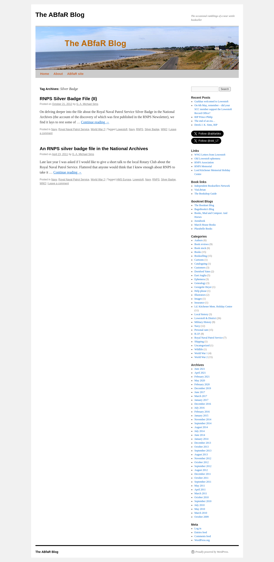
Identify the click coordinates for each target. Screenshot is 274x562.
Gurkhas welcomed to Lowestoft (211, 101)
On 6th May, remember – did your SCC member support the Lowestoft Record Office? (213, 109)
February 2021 (202, 376)
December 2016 (202, 403)
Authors (198, 240)
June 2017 (199, 392)
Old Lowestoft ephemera (207, 158)
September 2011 (202, 481)
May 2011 (199, 485)
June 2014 (199, 435)
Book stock (200, 248)
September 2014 (202, 423)
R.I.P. (197, 333)
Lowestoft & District (205, 318)
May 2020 (199, 380)
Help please (200, 290)
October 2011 (201, 477)
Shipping (199, 341)
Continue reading (95, 122)
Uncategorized (202, 345)
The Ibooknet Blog (204, 205)
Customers (199, 267)
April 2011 (200, 489)
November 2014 (202, 419)
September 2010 (202, 501)
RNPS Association (204, 162)
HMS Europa (123, 179)
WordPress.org (202, 540)
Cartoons (199, 259)
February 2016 (202, 411)
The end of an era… (204, 120)
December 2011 (202, 473)
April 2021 (200, 372)
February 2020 (202, 384)
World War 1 (201, 353)
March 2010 (200, 512)
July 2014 (199, 431)
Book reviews (201, 244)
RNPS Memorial (203, 166)
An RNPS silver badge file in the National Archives (94, 148)
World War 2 (98, 129)
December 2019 (202, 388)
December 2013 (202, 442)
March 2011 (200, 493)
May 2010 (199, 509)
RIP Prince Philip (203, 117)
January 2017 (201, 399)
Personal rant (201, 329)
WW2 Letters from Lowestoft (209, 154)
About (58, 73)
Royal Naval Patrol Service (73, 129)
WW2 (164, 129)
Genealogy (200, 283)
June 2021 (199, 368)
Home (44, 73)
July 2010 (199, 505)
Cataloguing (200, 263)
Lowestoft (121, 129)
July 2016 (199, 407)
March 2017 (200, 396)
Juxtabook (199, 220)
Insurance (199, 302)
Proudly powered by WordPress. (212, 551)
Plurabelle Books (203, 228)
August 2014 (201, 427)
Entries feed (200, 532)
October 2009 (201, 516)
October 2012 (201, 462)
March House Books (205, 224)
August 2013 (201, 454)
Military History (202, 322)
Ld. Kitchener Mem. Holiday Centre (213, 306)
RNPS (139, 129)
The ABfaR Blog (60, 14)
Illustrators (200, 294)
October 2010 (201, 497)
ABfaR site (75, 73)
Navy (54, 129)
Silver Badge (152, 129)
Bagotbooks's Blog (204, 209)
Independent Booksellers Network (212, 185)
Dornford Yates (202, 271)
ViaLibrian (200, 189)
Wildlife (198, 349)
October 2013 (201, 446)
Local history (201, 314)
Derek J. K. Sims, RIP (205, 124)
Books (197, 252)
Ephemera (199, 279)
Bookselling (200, 255)
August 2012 (201, 470)
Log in (197, 528)
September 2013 (202, 450)
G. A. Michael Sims (87, 104)
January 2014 (201, 438)
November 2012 (202, 458)
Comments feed (202, 536)
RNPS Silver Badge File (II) (68, 98)
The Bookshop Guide (205, 193)
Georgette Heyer (203, 287)
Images (198, 298)
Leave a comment (58, 183)
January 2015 (201, 415)
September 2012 (202, 466)
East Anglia (200, 275)
